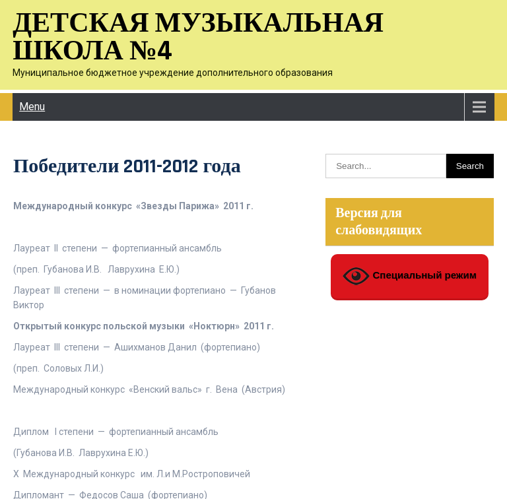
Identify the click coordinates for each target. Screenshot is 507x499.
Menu (32, 106)
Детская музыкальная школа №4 (198, 37)
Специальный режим (409, 276)
